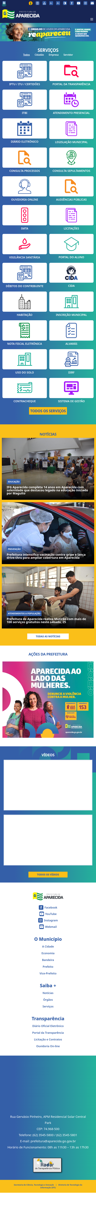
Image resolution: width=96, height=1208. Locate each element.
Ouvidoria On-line (48, 1046)
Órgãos (48, 999)
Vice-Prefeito (48, 973)
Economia (48, 953)
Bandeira (48, 960)
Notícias (48, 993)
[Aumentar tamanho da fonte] (58, 3)
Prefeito (48, 966)
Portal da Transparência (48, 1032)
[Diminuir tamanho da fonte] (51, 3)
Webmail (51, 927)
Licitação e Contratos (48, 1039)
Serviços (47, 1006)
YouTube (51, 914)
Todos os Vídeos (48, 874)
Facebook (51, 907)
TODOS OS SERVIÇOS (48, 410)
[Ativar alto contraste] (65, 3)
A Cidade (48, 946)
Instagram (51, 920)
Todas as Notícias (48, 636)
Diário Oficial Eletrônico (48, 1026)
